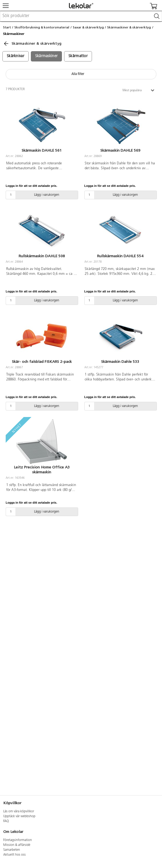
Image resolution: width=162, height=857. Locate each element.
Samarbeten (11, 850)
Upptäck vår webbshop (19, 816)
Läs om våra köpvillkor (18, 811)
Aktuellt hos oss (14, 854)
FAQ (6, 821)
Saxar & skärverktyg (88, 27)
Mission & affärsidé (16, 845)
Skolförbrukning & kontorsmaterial (41, 27)
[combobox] (81, 16)
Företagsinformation (17, 840)
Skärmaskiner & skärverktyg (129, 27)
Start (7, 27)
